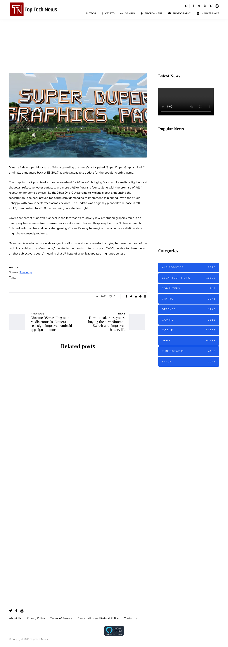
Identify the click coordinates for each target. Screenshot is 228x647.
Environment (151, 13)
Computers (188, 288)
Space (188, 362)
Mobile (188, 330)
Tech (91, 13)
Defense (188, 309)
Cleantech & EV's (188, 278)
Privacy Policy (36, 618)
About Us (15, 618)
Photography (179, 13)
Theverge (26, 272)
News (188, 341)
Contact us (131, 618)
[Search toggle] (186, 6)
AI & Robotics (188, 267)
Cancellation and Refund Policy (98, 618)
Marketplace (208, 13)
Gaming (127, 13)
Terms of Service (61, 618)
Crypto (108, 13)
